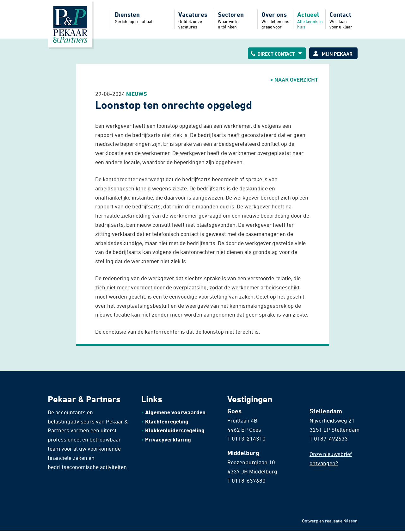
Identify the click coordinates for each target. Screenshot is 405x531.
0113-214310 (249, 438)
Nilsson (350, 520)
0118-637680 (249, 480)
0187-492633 (331, 438)
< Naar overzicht (294, 79)
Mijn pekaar (337, 54)
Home (70, 23)
